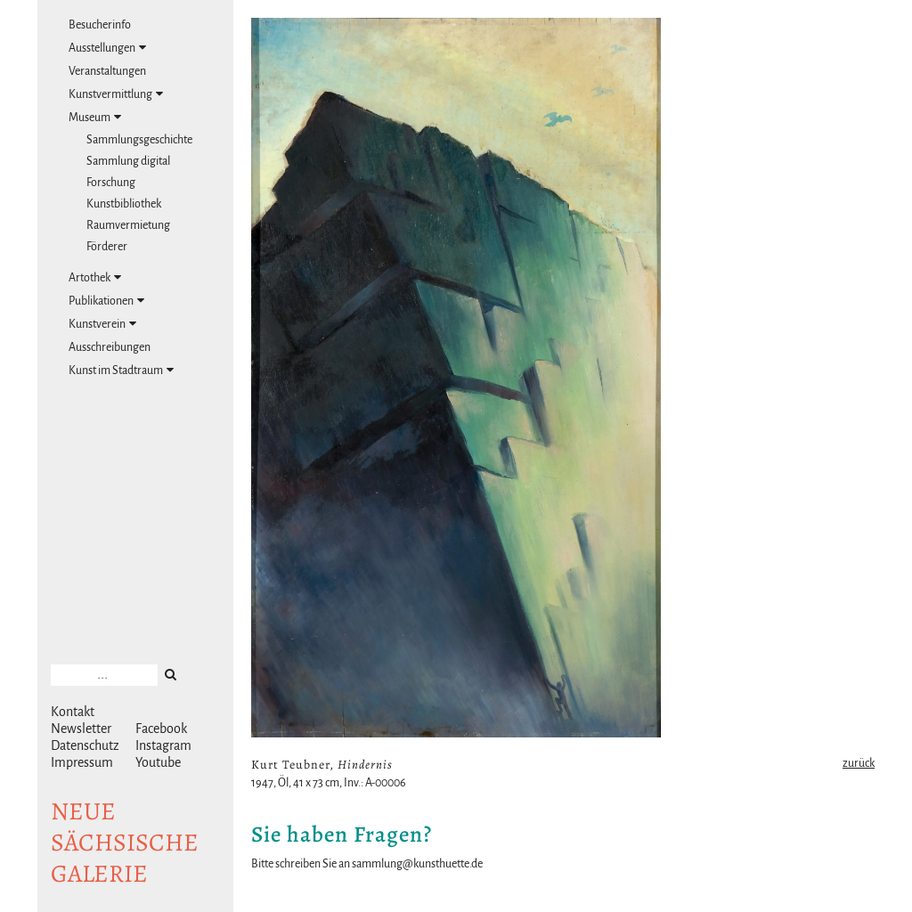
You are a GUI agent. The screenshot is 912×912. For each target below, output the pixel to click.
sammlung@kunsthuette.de (417, 864)
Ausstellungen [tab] (107, 47)
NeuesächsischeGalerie (125, 842)
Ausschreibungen (110, 347)
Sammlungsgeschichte (139, 140)
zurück (859, 763)
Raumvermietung (128, 225)
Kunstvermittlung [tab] (116, 94)
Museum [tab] (95, 117)
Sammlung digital (128, 161)
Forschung (110, 182)
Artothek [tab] (95, 277)
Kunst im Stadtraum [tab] (121, 370)
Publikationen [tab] (106, 300)
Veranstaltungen (107, 71)
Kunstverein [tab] (102, 323)
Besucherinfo (100, 25)
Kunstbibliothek (123, 204)
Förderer (106, 246)
